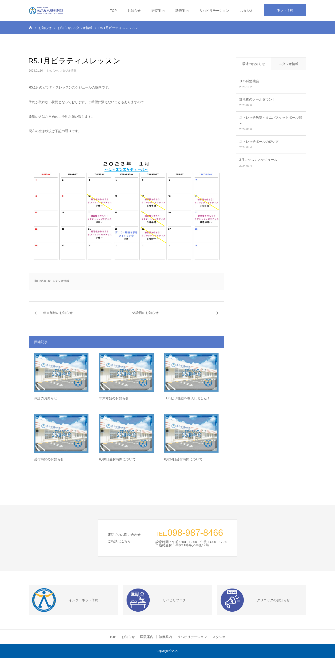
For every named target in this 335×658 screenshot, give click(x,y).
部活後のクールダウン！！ (259, 99)
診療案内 (182, 10)
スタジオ (246, 10)
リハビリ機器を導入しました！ (187, 398)
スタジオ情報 (68, 70)
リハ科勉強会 (249, 81)
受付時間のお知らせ (49, 459)
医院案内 (158, 10)
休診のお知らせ (45, 398)
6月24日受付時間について (183, 459)
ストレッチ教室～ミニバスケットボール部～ (270, 120)
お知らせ (134, 10)
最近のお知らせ (253, 64)
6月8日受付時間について (117, 459)
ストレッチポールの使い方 (259, 141)
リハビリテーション (214, 10)
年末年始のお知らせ (114, 398)
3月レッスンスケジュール (258, 160)
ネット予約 (285, 10)
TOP (113, 10)
